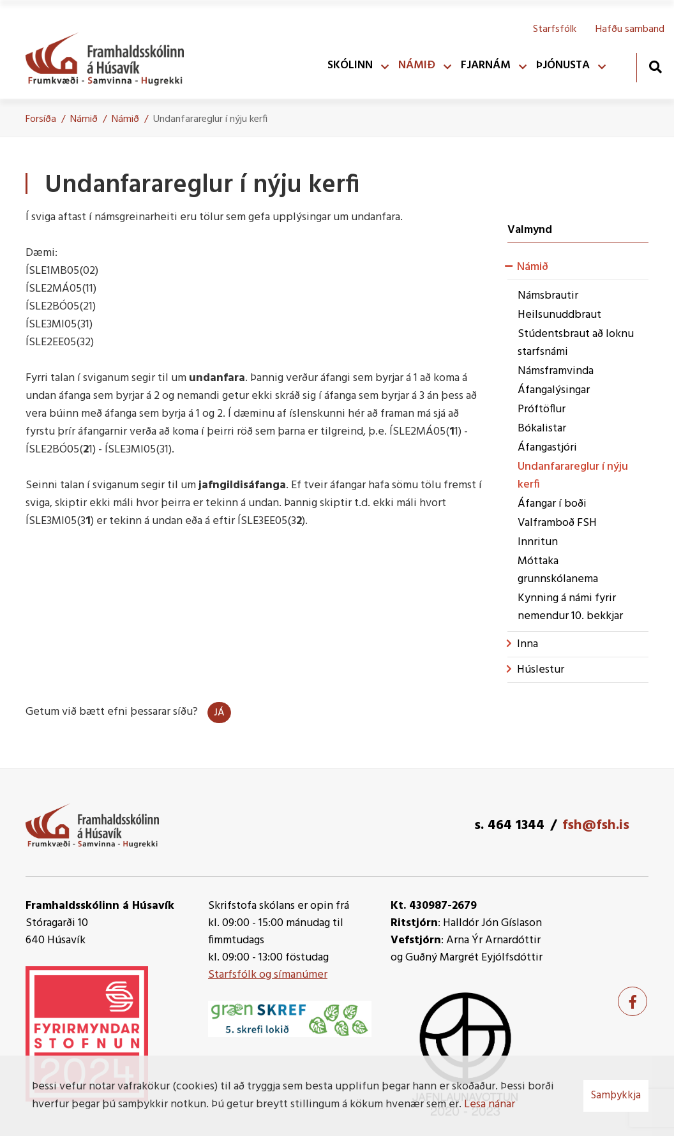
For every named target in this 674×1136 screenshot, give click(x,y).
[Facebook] (632, 1001)
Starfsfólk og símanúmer (267, 975)
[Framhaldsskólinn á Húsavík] (111, 56)
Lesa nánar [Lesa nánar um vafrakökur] (489, 1104)
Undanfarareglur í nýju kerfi (210, 119)
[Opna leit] (655, 66)
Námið (84, 119)
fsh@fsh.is (595, 825)
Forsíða (41, 119)
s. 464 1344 (509, 825)
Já (219, 713)
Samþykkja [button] (616, 1095)
